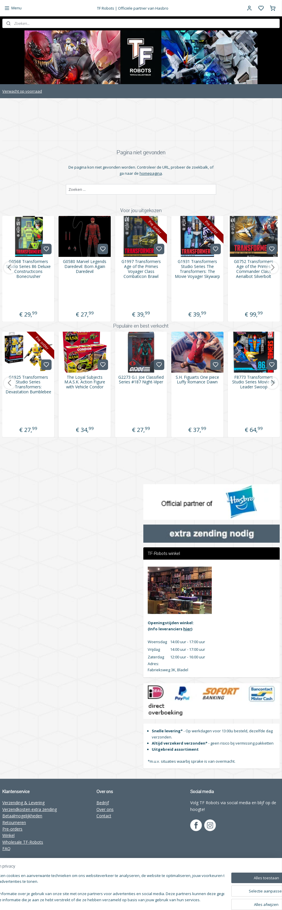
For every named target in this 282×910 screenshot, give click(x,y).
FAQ (6, 848)
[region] (102, 888)
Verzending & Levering (23, 802)
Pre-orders (12, 829)
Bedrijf (102, 802)
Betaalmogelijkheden (22, 816)
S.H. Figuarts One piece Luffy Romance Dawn (197, 380)
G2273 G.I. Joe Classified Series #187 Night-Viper (141, 380)
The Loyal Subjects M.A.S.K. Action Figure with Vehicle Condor (84, 382)
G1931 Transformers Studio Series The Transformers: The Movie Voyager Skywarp (197, 269)
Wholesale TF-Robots (22, 842)
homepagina (151, 173)
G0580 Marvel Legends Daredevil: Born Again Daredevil (84, 266)
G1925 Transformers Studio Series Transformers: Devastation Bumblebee (28, 385)
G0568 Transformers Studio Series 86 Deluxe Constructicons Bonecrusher (28, 269)
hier (187, 629)
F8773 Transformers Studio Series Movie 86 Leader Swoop (253, 382)
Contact (103, 816)
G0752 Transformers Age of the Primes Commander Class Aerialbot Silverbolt (253, 269)
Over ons (105, 809)
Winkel (8, 835)
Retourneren (14, 822)
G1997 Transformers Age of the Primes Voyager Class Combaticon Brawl (141, 269)
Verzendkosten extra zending (29, 809)
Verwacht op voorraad (22, 91)
